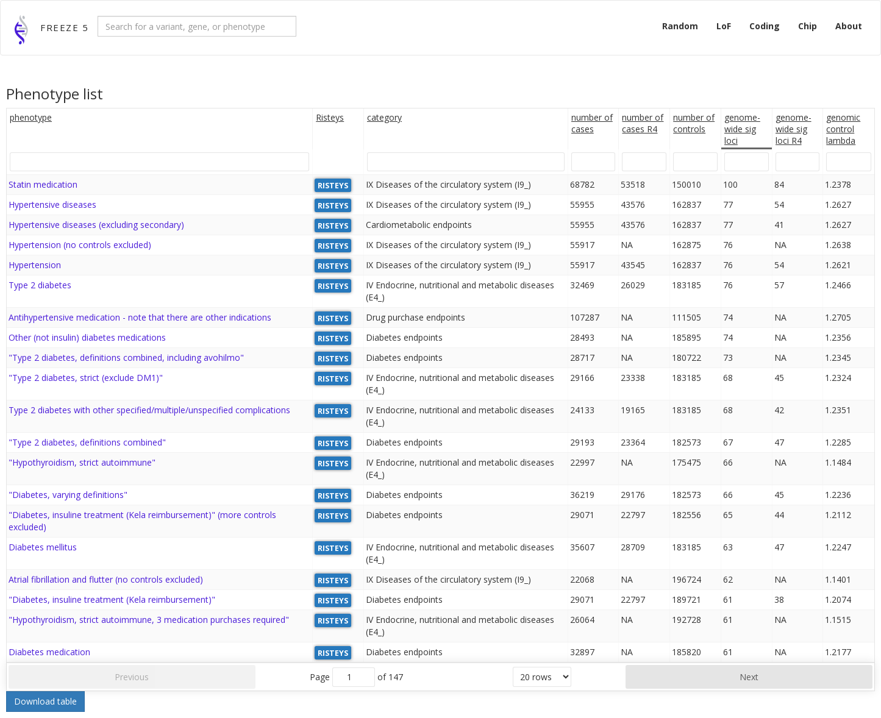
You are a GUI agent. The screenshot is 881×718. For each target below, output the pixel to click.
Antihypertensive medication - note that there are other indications (140, 317)
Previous (132, 677)
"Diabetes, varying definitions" (68, 494)
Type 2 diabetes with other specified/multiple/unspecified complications (149, 410)
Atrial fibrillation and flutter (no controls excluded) (106, 579)
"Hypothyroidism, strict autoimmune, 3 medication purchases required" (149, 619)
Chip (807, 26)
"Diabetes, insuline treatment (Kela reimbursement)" (112, 599)
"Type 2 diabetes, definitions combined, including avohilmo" (126, 357)
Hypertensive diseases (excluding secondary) (96, 224)
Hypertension (35, 265)
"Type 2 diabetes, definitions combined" (87, 442)
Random (680, 26)
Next (749, 677)
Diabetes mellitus (43, 547)
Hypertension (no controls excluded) (80, 245)
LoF (723, 26)
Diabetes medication (49, 652)
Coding (764, 26)
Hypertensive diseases (52, 204)
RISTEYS (333, 185)
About (848, 26)
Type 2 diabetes (40, 285)
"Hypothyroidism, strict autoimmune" (82, 462)
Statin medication (43, 184)
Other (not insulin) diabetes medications (87, 337)
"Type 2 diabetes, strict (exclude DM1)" (86, 377)
